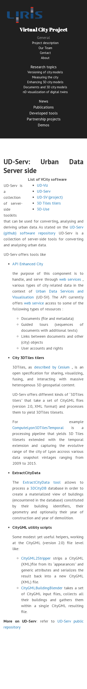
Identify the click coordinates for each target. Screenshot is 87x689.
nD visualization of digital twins (45, 92)
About (45, 58)
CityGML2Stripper (36, 558)
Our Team (45, 48)
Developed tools (43, 113)
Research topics (43, 66)
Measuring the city (45, 77)
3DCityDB (38, 488)
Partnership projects (44, 119)
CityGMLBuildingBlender (42, 587)
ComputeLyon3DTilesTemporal (38, 427)
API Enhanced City (27, 263)
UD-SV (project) (50, 197)
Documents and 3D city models (45, 87)
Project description (45, 43)
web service (34, 303)
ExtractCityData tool (42, 482)
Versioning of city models (45, 72)
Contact (45, 53)
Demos (43, 124)
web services (70, 279)
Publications (43, 107)
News (43, 101)
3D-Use (43, 209)
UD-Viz (42, 185)
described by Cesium (52, 367)
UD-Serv (44, 191)
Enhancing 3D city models (45, 82)
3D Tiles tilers (49, 203)
